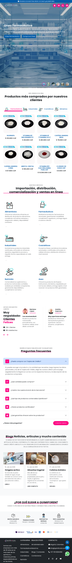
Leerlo (16, 484)
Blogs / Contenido (38, 552)
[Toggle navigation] (67, 5)
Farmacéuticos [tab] (13, 109)
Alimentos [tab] (60, 109)
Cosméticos (24, 556)
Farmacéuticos (25, 548)
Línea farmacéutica (12, 36)
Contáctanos (60, 423)
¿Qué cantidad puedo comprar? (19, 382)
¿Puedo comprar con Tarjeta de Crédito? (23, 361)
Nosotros (35, 548)
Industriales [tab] (30, 109)
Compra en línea (29, 36)
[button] (54, 5)
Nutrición (23, 559)
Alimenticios (24, 544)
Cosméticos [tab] (45, 109)
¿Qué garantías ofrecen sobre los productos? (24, 415)
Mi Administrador (38, 544)
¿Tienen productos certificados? (20, 407)
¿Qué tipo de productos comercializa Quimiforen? (26, 399)
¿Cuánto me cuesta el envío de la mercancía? (25, 390)
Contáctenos (36, 556)
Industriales (24, 552)
